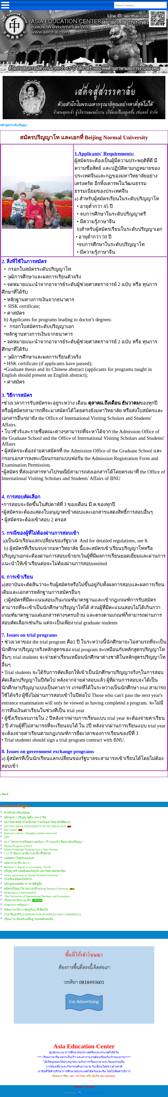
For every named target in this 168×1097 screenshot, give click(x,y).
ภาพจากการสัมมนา (16, 904)
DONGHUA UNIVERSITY (20, 892)
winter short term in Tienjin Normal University (31, 875)
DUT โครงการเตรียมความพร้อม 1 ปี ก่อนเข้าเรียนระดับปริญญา (43, 841)
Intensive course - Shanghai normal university (30, 833)
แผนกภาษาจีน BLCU (17, 862)
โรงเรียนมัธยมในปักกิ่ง (18, 879)
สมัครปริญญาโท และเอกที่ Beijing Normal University (36, 888)
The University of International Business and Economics (37, 896)
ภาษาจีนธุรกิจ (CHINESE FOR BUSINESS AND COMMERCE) (42, 914)
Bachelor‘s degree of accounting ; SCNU (28, 867)
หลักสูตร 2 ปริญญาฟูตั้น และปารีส (25, 817)
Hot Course (10, 829)
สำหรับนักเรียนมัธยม (17, 812)
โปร (6, 837)
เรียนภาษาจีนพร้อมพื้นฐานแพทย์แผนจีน (28, 919)
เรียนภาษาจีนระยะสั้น (17, 900)
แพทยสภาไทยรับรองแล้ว (19, 858)
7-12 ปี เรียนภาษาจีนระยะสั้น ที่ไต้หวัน (27, 853)
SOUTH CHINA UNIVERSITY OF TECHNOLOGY (35, 826)
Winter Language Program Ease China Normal (31, 849)
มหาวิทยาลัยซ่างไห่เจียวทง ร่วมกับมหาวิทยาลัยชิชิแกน (37, 822)
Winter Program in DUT (18, 846)
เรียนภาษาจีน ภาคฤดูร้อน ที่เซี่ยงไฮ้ (26, 909)
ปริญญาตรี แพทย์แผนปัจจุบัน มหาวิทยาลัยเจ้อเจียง (34, 871)
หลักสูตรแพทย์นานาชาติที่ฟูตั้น (23, 883)
